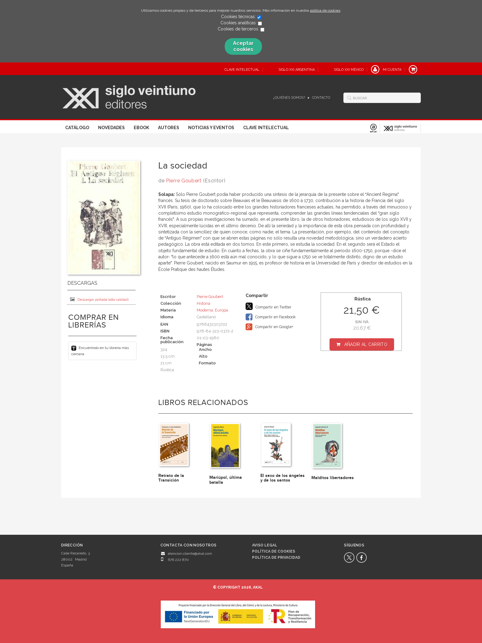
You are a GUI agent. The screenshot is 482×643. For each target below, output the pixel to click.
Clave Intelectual (266, 127)
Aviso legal (264, 545)
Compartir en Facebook (271, 317)
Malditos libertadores (332, 477)
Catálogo (77, 127)
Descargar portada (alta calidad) (99, 299)
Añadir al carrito (365, 344)
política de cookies (325, 10)
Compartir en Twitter (268, 306)
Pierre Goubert (184, 181)
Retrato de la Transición (171, 478)
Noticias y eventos (211, 127)
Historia (203, 303)
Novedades (111, 127)
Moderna (205, 310)
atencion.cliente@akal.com (190, 553)
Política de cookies (273, 551)
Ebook (141, 127)
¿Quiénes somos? (289, 98)
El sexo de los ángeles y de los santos (282, 478)
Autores (168, 127)
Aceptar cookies (243, 46)
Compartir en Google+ (269, 327)
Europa (221, 310)
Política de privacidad (276, 557)
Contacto (321, 98)
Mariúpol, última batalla (225, 480)
